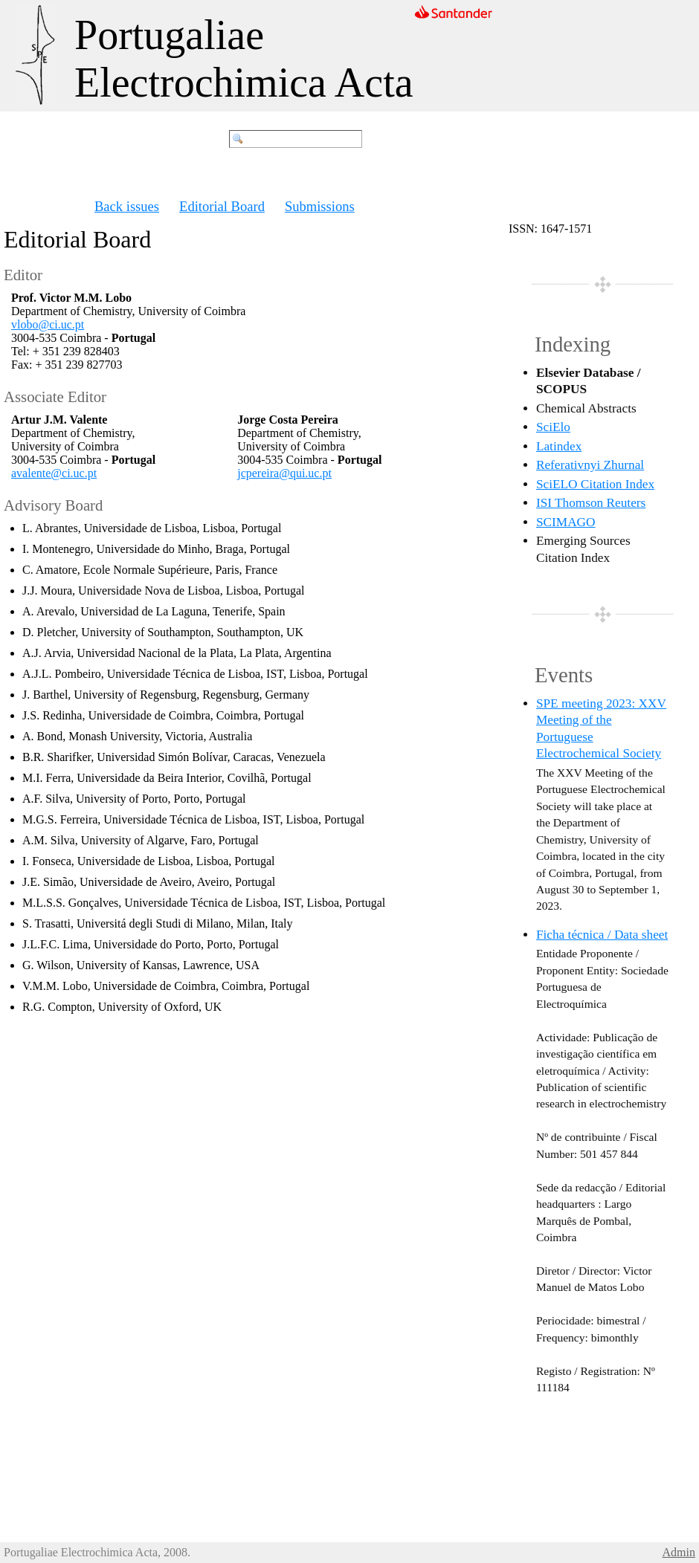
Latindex (559, 446)
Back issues (126, 206)
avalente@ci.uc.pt (54, 473)
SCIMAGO (566, 522)
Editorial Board (222, 206)
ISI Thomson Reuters (590, 503)
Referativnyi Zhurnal (590, 465)
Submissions (320, 206)
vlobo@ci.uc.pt (47, 324)
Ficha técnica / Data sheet (602, 935)
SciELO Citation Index (595, 484)
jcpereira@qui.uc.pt (284, 473)
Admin (679, 1552)
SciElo (553, 427)
